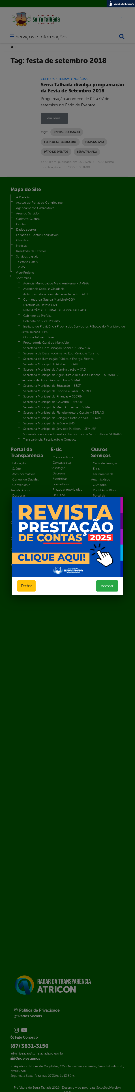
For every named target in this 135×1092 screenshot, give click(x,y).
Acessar (107, 586)
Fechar (26, 586)
